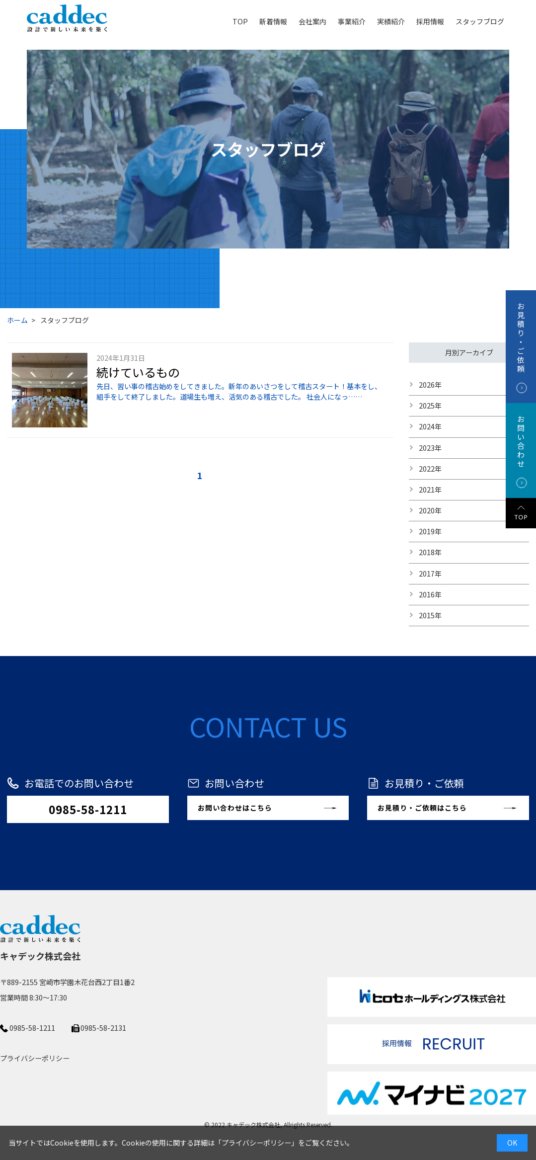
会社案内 (312, 21)
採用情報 (430, 21)
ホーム (17, 320)
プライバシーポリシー (256, 1143)
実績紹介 (391, 21)
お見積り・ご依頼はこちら (422, 808)
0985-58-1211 (88, 809)
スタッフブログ (480, 21)
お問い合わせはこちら (235, 808)
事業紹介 (352, 21)
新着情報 (273, 21)
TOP (240, 21)
